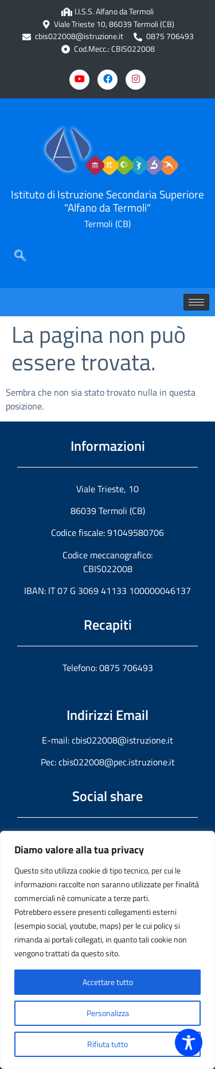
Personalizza (108, 1013)
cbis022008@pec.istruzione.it (116, 762)
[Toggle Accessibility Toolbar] (189, 1042)
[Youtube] (79, 80)
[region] (107, 950)
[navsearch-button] (20, 256)
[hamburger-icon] (196, 302)
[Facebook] (107, 80)
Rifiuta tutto (107, 1044)
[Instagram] (136, 80)
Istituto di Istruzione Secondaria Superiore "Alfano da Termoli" (107, 201)
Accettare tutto (108, 982)
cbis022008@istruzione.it (79, 36)
